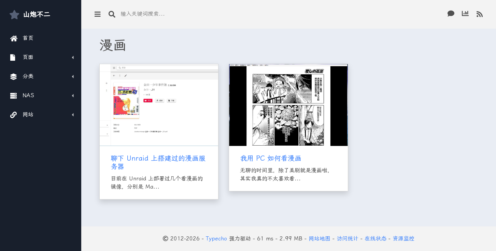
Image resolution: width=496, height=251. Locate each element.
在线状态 (375, 238)
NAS (22, 95)
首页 (22, 38)
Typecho (216, 238)
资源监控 (403, 238)
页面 (22, 57)
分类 (22, 76)
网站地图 (319, 238)
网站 (22, 114)
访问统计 (347, 238)
